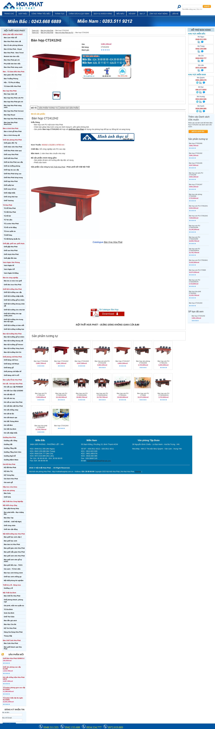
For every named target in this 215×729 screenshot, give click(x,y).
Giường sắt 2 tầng (10, 440)
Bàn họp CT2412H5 (82, 361)
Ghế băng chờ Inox (11, 360)
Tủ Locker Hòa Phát (11, 223)
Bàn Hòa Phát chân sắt (12, 41)
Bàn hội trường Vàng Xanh (14, 348)
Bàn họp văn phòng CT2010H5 (143, 362)
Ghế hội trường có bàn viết (14, 325)
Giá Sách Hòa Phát (11, 479)
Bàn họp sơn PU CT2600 (143, 394)
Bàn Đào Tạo (8, 518)
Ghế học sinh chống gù (12, 576)
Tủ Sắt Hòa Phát (10, 212)
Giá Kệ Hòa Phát (9, 464)
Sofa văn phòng (9, 490)
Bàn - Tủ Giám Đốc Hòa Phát (13, 71)
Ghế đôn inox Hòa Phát (12, 284)
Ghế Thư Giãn (9, 616)
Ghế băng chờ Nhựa (11, 364)
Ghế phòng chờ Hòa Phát (12, 357)
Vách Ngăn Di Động (11, 273)
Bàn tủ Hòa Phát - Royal (13, 49)
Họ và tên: (5, 712)
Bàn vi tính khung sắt (12, 135)
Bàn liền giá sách (10, 620)
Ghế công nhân (9, 525)
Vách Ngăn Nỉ (9, 265)
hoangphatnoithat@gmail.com (99, 461)
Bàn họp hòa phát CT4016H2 (41, 426)
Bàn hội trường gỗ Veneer (13, 344)
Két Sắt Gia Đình (10, 429)
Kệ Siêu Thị (8, 471)
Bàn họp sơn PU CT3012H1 (163, 362)
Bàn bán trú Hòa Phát (12, 544)
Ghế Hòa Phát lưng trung (13, 177)
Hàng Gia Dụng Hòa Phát (13, 632)
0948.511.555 (50, 727)
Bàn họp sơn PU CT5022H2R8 (81, 394)
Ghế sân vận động (11, 529)
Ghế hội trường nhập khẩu (14, 296)
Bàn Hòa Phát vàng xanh (13, 67)
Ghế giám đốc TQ (10, 143)
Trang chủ (35, 30)
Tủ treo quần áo (10, 231)
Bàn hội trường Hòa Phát (12, 334)
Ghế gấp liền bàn (10, 258)
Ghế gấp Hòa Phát (10, 246)
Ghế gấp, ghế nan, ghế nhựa (13, 243)
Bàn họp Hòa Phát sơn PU (13, 98)
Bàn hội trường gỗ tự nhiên (14, 337)
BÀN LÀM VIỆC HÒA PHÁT (13, 34)
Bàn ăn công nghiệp (10, 277)
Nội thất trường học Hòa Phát (14, 534)
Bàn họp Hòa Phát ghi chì (13, 101)
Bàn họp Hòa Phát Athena (13, 118)
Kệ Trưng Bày (9, 475)
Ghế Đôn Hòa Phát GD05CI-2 (13, 658)
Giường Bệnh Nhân (11, 460)
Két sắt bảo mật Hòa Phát (13, 406)
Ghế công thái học (11, 197)
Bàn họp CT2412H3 (61, 425)
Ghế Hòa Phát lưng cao (12, 173)
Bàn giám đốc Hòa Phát (13, 75)
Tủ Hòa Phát (7, 205)
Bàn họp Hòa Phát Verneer (14, 111)
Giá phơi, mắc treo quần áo (14, 605)
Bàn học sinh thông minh (13, 573)
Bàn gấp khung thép (11, 508)
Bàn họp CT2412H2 (61, 361)
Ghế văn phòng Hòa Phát (12, 140)
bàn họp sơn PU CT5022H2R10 (102, 394)
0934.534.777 (93, 727)
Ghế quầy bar (9, 185)
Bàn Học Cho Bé (10, 624)
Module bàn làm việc (11, 56)
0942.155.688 (72, 727)
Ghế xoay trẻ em (10, 189)
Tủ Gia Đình (8, 609)
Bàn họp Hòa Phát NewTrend (10, 123)
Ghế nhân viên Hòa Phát (13, 147)
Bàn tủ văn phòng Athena (13, 45)
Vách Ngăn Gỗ (9, 269)
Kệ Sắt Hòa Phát (10, 467)
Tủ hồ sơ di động (10, 227)
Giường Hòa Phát (9, 437)
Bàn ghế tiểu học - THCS (13, 565)
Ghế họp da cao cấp (11, 170)
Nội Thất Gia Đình (9, 592)
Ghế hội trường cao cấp (13, 292)
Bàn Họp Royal (9, 115)
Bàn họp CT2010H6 (41, 361)
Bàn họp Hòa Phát (9, 91)
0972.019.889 (115, 727)
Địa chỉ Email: (7, 718)
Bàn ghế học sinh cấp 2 (13, 537)
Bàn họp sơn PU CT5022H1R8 (61, 394)
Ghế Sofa (7, 497)
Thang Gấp (8, 636)
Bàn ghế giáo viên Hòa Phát (14, 548)
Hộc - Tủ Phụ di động (12, 82)
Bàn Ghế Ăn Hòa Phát (12, 596)
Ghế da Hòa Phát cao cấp (13, 162)
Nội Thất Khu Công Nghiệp (13, 501)
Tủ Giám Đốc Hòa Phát (12, 86)
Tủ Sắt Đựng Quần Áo (12, 239)
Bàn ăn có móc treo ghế (13, 281)
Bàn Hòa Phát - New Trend (13, 52)
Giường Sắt (8, 444)
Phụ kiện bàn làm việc (12, 63)
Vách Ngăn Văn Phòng (11, 262)
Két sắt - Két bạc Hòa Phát (12, 383)
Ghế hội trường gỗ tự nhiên (14, 300)
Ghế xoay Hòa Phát (11, 154)
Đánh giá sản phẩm (69, 108)
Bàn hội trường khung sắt (13, 341)
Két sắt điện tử (9, 394)
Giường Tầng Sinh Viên (12, 452)
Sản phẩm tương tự (48, 108)
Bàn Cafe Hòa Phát (11, 643)
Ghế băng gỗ (9, 367)
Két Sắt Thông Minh (11, 421)
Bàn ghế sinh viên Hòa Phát (14, 556)
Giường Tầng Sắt (10, 448)
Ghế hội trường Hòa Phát (12, 289)
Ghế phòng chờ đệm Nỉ (12, 371)
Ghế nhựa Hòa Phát (11, 254)
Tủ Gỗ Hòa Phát (10, 208)
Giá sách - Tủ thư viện (12, 569)
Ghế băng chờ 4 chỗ (11, 375)
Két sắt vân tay (9, 398)
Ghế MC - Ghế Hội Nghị (12, 521)
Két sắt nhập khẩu (10, 433)
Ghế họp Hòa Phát (11, 181)
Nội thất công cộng (10, 505)
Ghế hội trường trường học (14, 329)
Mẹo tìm (199, 9)
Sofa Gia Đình (9, 613)
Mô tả (34, 108)
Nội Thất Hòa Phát (57, 167)
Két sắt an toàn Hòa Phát (13, 402)
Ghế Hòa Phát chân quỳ (13, 150)
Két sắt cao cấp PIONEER (13, 387)
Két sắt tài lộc (9, 413)
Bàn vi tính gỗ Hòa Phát (13, 131)
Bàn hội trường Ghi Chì (12, 352)
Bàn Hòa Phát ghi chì (12, 60)
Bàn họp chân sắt (10, 94)
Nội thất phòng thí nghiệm (13, 580)
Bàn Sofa (7, 493)
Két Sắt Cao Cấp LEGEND (13, 390)
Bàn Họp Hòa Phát (113, 242)
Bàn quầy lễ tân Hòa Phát (12, 380)
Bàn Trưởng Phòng (11, 78)
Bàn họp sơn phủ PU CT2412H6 (102, 362)
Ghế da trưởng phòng (12, 166)
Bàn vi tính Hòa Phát (10, 128)
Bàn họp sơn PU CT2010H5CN (163, 394)
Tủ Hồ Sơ (7, 216)
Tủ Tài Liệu (8, 220)
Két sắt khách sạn (10, 417)
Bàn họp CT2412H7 (123, 361)
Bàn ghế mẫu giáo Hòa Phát (14, 552)
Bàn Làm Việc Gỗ (10, 37)
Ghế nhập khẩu (9, 193)
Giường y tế (8, 588)
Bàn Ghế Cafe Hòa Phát (12, 640)
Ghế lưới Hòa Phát (11, 158)
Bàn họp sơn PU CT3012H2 (41, 394)
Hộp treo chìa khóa (10, 487)
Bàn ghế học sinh (10, 541)
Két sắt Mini (8, 425)
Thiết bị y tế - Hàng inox (12, 585)
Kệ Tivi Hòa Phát (10, 628)
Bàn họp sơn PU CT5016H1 (122, 394)
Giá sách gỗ (8, 482)
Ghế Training (9, 200)
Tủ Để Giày (8, 235)
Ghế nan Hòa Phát (11, 250)
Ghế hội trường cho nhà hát (14, 310)
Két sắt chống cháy (11, 410)
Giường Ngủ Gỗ (10, 456)
